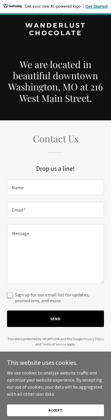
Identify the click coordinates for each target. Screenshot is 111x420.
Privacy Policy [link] (93, 339)
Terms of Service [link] (54, 344)
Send (55, 318)
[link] (55, 33)
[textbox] (55, 187)
